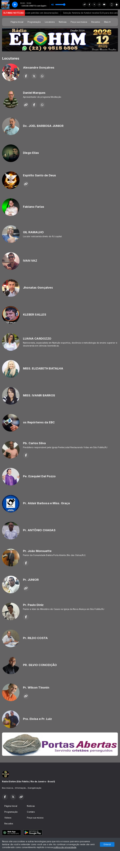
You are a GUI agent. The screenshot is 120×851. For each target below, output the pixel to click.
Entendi (107, 844)
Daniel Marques (34, 92)
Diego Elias (31, 153)
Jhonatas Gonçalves (38, 287)
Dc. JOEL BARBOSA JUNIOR (43, 126)
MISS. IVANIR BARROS (39, 395)
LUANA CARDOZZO (37, 338)
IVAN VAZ (30, 260)
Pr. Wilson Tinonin (36, 687)
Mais (107, 22)
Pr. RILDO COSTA (35, 638)
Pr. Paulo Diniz (33, 605)
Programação (34, 22)
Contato (31, 812)
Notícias (63, 22)
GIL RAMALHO (33, 232)
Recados (95, 22)
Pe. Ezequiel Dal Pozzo (39, 476)
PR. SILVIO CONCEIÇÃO (40, 665)
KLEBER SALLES (34, 314)
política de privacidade (64, 847)
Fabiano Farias (33, 206)
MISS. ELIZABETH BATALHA (43, 368)
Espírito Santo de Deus (39, 175)
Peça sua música (79, 22)
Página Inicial (17, 22)
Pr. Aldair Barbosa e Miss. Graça (46, 503)
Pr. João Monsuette (37, 551)
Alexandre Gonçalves (38, 67)
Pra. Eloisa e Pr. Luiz (37, 719)
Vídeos (7, 817)
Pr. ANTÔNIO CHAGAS (39, 530)
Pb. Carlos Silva (34, 443)
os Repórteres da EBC (39, 422)
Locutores (50, 22)
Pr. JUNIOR (31, 579)
